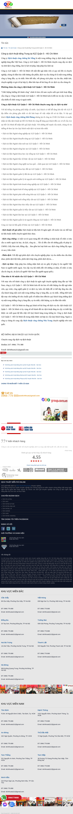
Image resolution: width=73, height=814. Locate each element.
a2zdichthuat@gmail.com (29, 395)
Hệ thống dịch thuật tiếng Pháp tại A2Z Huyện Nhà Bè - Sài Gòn (23, 378)
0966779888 (13, 798)
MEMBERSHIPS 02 (12, 470)
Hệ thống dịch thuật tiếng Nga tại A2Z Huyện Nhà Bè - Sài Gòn (23, 371)
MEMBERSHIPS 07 (10, 475)
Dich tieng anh (8, 5)
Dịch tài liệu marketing (9, 515)
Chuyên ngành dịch (10, 496)
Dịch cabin (6, 513)
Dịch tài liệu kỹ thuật (8, 503)
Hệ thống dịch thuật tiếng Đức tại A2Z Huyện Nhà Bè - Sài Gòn (23, 368)
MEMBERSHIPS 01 (5, 470)
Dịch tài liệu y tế (7, 508)
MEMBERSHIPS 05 (39, 470)
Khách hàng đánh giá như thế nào (36, 465)
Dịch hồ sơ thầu (7, 499)
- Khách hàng (68, 450)
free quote (10, 428)
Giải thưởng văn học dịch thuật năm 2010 (16, 546)
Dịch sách (5, 501)
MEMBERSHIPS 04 (28, 470)
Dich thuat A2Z (5, 813)
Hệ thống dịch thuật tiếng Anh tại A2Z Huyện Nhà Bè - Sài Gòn (23, 365)
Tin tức (6, 48)
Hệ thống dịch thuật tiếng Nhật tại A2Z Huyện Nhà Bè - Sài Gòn (23, 375)
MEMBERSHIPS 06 (57, 470)
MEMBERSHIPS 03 (19, 470)
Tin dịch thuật (12, 48)
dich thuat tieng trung (23, 486)
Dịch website (6, 511)
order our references (27, 428)
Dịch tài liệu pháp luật (9, 506)
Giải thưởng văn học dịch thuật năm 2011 (16, 538)
